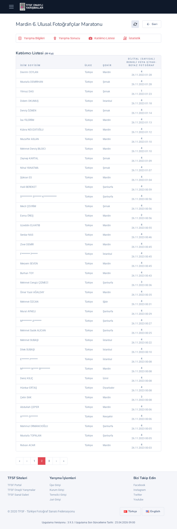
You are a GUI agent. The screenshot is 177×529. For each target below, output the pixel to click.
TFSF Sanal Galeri (18, 494)
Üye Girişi (55, 485)
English (153, 511)
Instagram (139, 489)
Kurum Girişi (57, 489)
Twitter (137, 494)
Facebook (139, 485)
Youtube (138, 499)
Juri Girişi (55, 499)
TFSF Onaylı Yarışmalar (21, 489)
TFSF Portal (14, 485)
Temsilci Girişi (58, 494)
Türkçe (130, 511)
